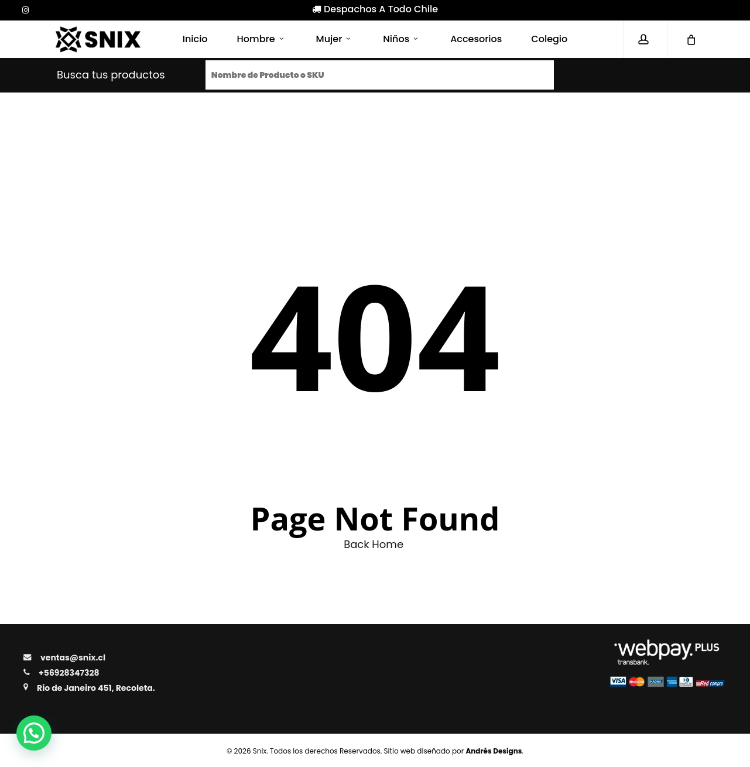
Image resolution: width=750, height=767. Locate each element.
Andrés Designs (493, 751)
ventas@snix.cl (72, 657)
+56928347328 (69, 673)
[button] (34, 733)
